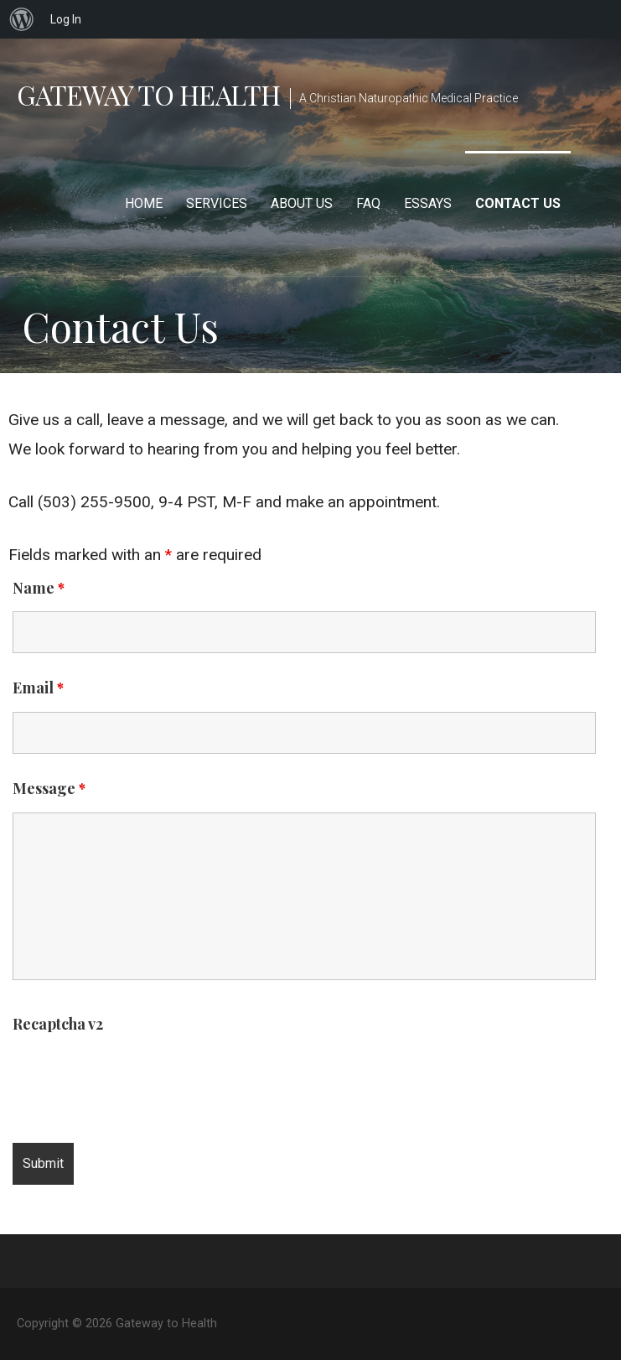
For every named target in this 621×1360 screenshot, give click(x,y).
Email (38, 687)
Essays (428, 203)
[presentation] (140, 1080)
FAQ (368, 203)
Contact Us (518, 203)
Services (216, 203)
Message (49, 788)
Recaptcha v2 (58, 1024)
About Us (302, 203)
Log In (65, 19)
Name (39, 588)
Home (144, 203)
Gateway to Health (148, 94)
